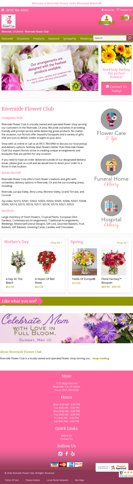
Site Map (79, 480)
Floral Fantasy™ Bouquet (111, 281)
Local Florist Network (57, 480)
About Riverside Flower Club (21, 352)
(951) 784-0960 (17, 10)
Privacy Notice (32, 480)
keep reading (101, 358)
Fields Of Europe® (83, 279)
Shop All (57, 242)
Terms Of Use (12, 480)
